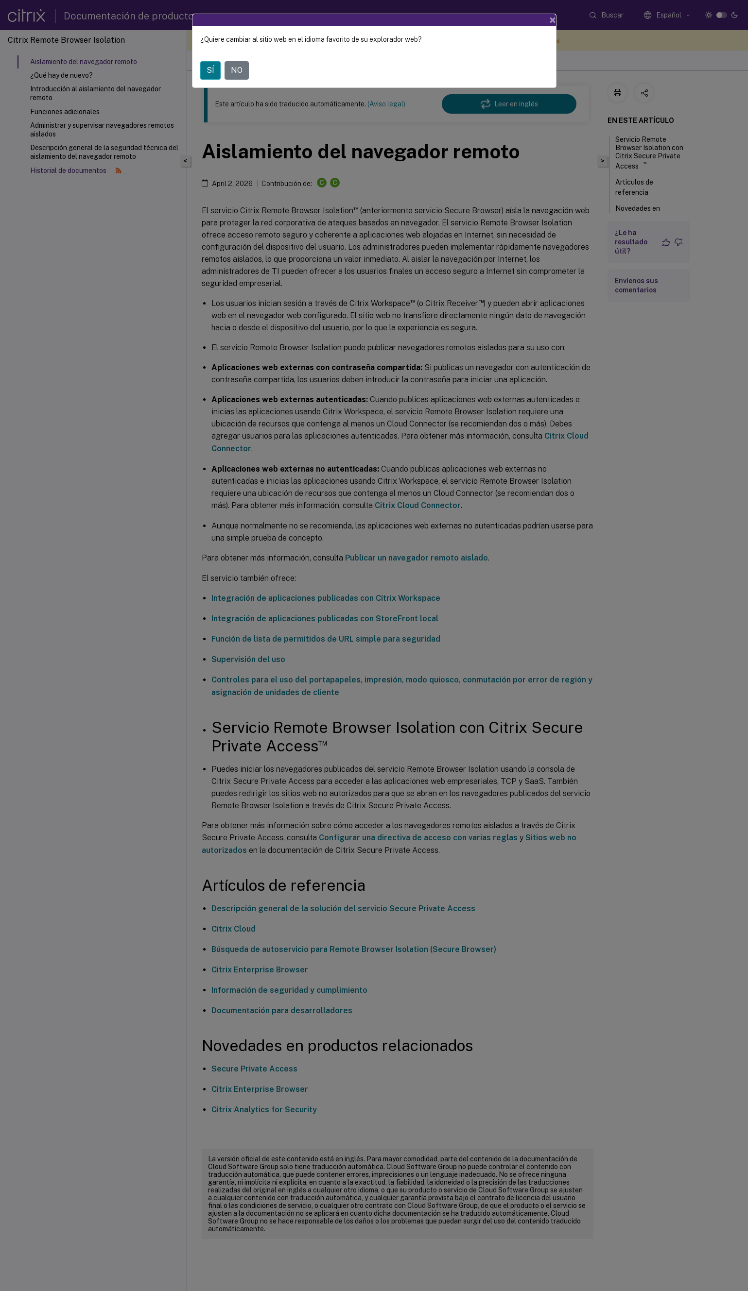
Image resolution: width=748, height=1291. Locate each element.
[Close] (552, 20)
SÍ (210, 70)
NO (237, 70)
